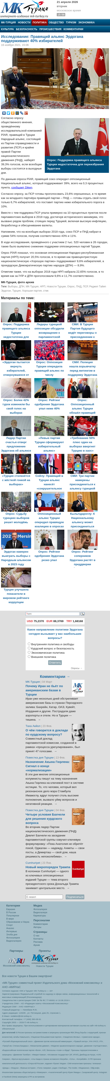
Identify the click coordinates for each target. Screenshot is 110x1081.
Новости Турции (56, 286)
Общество (56, 22)
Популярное (12, 915)
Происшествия (50, 29)
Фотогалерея (13, 937)
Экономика (86, 22)
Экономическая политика (48, 652)
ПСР (85, 286)
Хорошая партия (32, 290)
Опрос (71, 286)
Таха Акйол (33, 726)
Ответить (55, 662)
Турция (16, 290)
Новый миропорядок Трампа (48, 867)
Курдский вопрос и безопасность (52, 648)
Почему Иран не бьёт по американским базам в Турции (44, 690)
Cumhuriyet (33, 862)
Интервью (11, 931)
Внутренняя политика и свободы (52, 644)
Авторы (37, 927)
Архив (36, 945)
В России (11, 912)
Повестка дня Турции (40, 757)
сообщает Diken (21, 187)
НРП (42, 286)
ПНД (79, 286)
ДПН (21, 286)
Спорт (9, 925)
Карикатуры (39, 915)
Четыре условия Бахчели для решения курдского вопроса (45, 819)
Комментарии (73, 29)
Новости (24, 22)
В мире (10, 918)
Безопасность (26, 29)
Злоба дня (11, 934)
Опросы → (76, 668)
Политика (40, 22)
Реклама (37, 942)
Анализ (10, 928)
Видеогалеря (40, 912)
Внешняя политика (43, 656)
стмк (45, 290)
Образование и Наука (17, 922)
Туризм (71, 22)
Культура (7, 29)
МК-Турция (8, 22)
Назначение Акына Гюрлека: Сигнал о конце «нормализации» (48, 766)
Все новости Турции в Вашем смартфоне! (27, 976)
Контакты (38, 938)
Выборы (12, 286)
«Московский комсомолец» (84, 982)
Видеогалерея (13, 941)
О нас (36, 935)
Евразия (10, 909)
